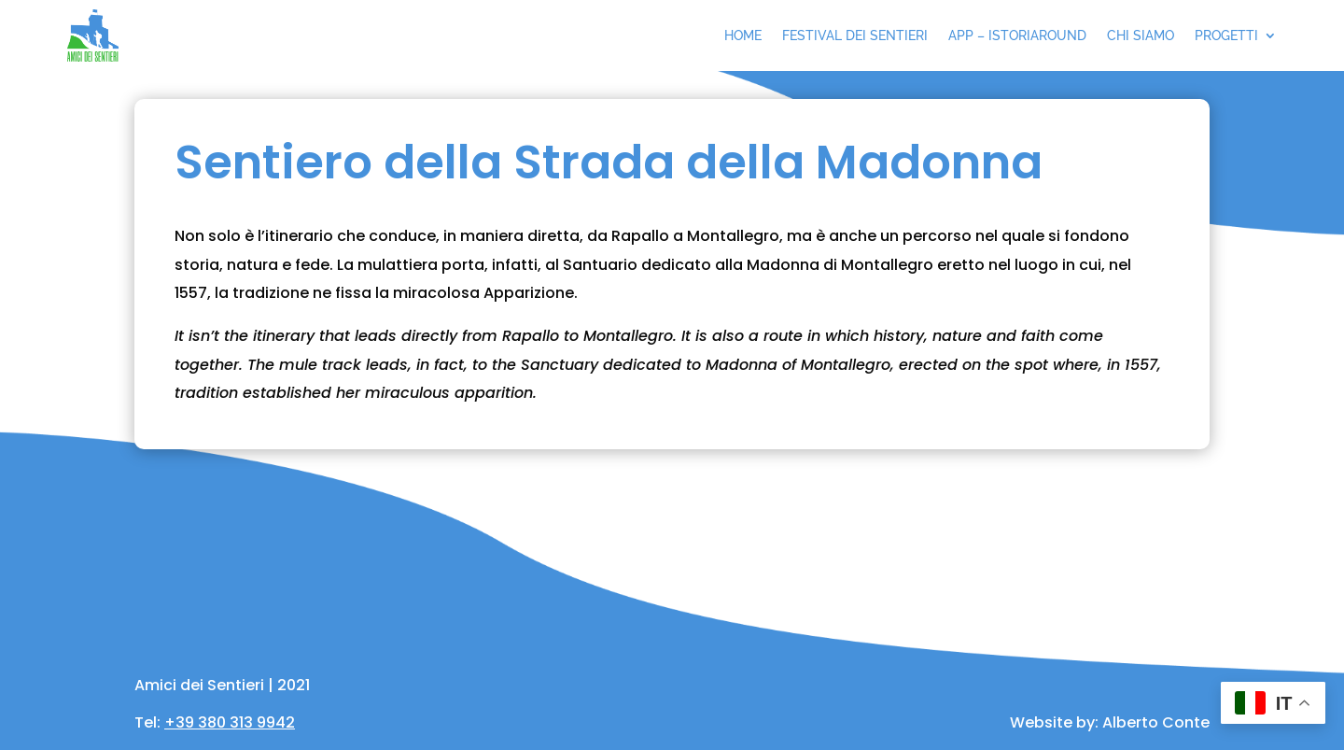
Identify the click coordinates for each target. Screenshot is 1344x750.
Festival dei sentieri (855, 35)
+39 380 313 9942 (229, 722)
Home (743, 35)
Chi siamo (1140, 35)
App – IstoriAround (1017, 35)
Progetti (1226, 35)
